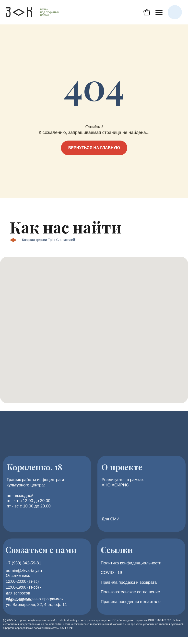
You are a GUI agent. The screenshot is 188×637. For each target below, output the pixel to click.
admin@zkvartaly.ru (24, 570)
